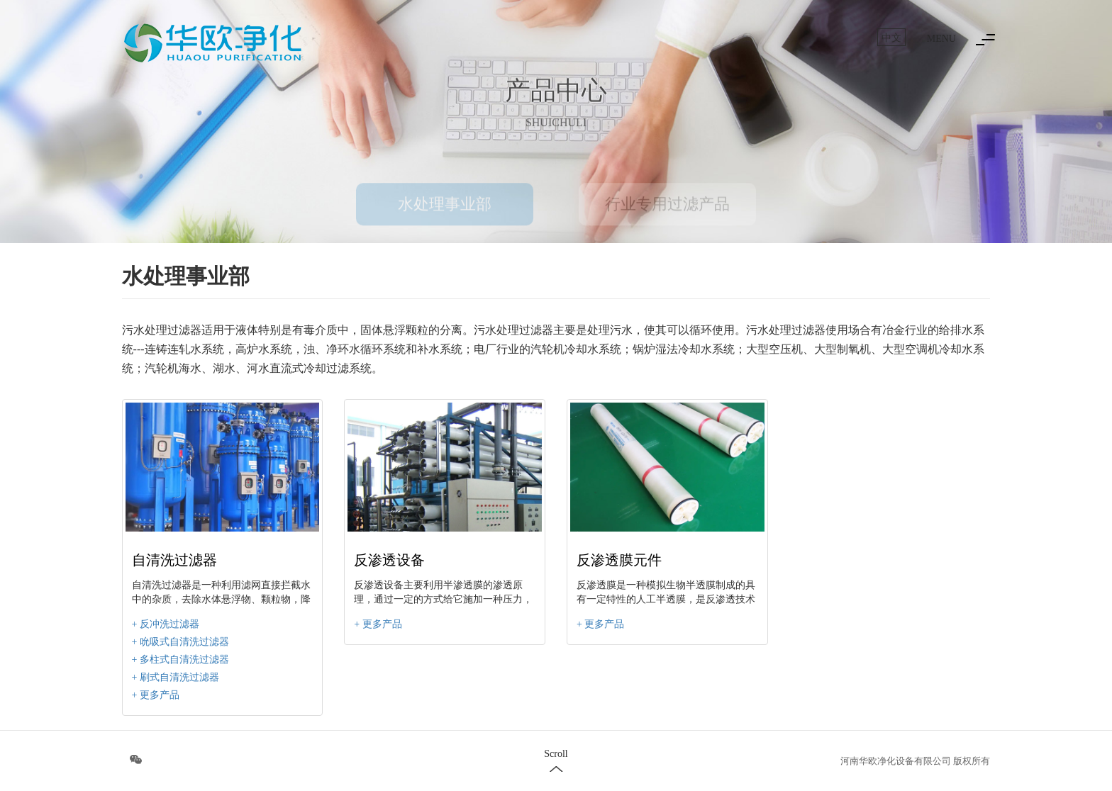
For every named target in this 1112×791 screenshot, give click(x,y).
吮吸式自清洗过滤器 (184, 641)
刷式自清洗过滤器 (179, 677)
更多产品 (159, 695)
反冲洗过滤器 (169, 624)
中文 (891, 38)
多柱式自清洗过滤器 (184, 659)
